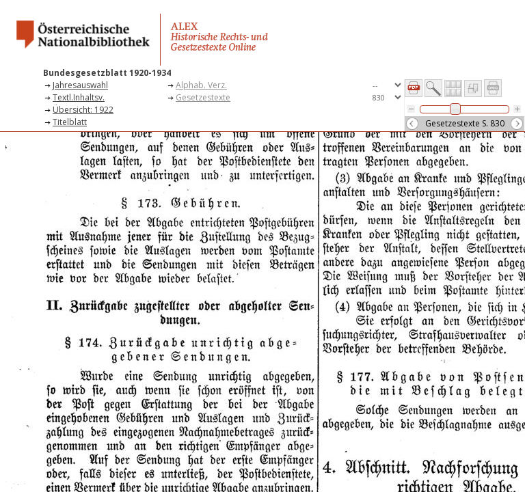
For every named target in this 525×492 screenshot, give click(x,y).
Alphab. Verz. (201, 85)
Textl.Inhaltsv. (79, 97)
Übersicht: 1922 (83, 109)
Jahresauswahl (80, 85)
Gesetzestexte (203, 97)
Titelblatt (70, 122)
